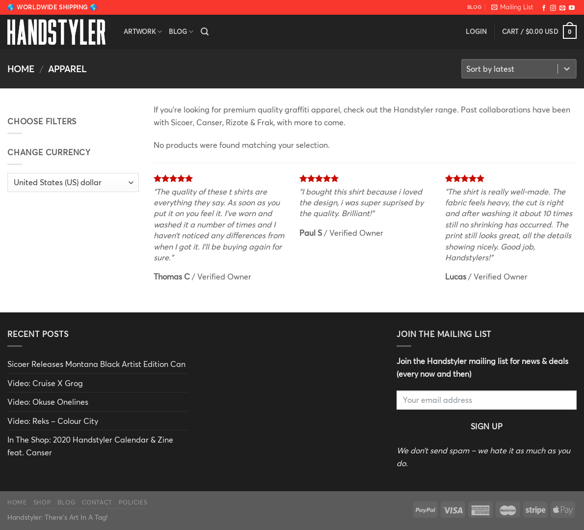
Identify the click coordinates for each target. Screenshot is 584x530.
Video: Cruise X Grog (45, 383)
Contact (97, 502)
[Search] (205, 31)
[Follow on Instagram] (553, 8)
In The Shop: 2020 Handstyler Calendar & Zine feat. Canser (90, 445)
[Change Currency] (73, 182)
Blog (181, 31)
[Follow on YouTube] (572, 8)
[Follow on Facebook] (544, 8)
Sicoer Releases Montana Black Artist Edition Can (96, 364)
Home (20, 69)
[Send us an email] (562, 8)
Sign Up (487, 426)
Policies (133, 502)
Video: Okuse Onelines (47, 401)
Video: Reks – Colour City (52, 421)
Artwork (143, 31)
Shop (42, 502)
